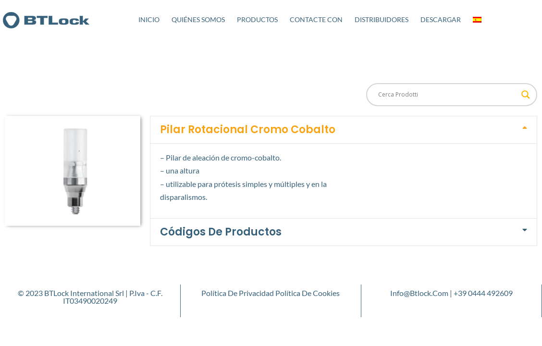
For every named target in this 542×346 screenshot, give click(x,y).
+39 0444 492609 (483, 292)
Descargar (440, 19)
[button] (343, 129)
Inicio (149, 19)
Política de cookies (307, 292)
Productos (257, 19)
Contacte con (316, 19)
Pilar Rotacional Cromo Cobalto (247, 129)
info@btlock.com (419, 292)
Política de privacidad (237, 292)
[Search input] (447, 94)
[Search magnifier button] (525, 94)
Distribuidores (381, 19)
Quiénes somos (198, 19)
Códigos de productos (221, 231)
